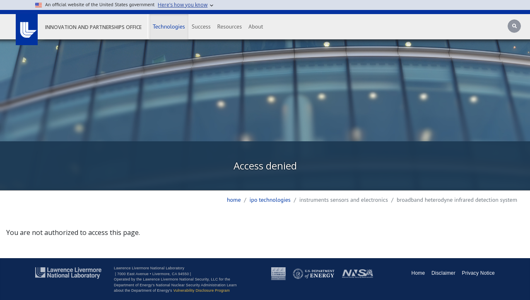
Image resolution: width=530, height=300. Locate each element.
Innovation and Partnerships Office (93, 27)
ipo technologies (270, 199)
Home (234, 199)
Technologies (169, 26)
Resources (229, 26)
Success (201, 26)
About (255, 26)
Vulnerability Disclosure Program (201, 290)
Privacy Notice (478, 273)
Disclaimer (443, 273)
